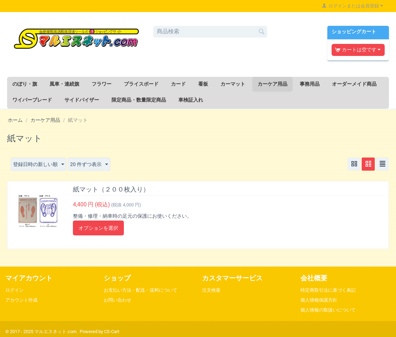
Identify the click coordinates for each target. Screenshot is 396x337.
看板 (203, 84)
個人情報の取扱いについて (328, 310)
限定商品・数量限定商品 (138, 100)
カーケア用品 (272, 84)
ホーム (15, 120)
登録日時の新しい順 (38, 164)
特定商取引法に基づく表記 (328, 290)
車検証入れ (190, 100)
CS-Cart (111, 331)
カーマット (232, 84)
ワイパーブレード (32, 100)
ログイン (14, 290)
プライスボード (141, 84)
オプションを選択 (98, 228)
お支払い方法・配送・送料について (140, 290)
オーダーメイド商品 (354, 84)
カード (178, 84)
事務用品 (310, 84)
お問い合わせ (117, 300)
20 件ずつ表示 (89, 164)
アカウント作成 (21, 300)
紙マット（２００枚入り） (111, 189)
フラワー (101, 84)
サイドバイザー (81, 100)
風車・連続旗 (64, 84)
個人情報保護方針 (318, 300)
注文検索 (211, 290)
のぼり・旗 (24, 84)
